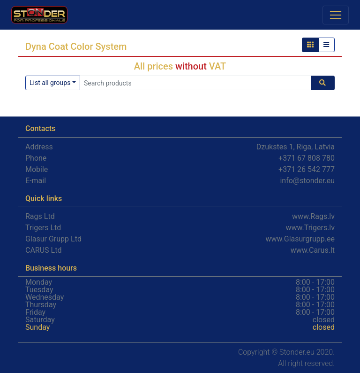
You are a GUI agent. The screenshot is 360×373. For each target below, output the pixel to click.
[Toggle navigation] (335, 15)
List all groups (50, 82)
